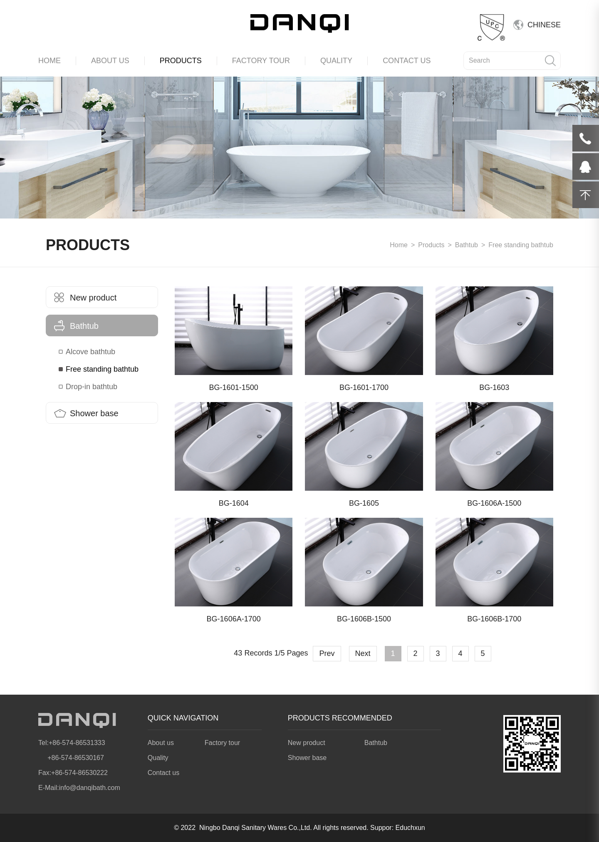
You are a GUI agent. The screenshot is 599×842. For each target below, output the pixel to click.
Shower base (86, 413)
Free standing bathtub (102, 369)
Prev (326, 653)
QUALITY (336, 59)
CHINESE (544, 23)
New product (85, 297)
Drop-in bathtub (91, 387)
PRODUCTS (181, 59)
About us (161, 742)
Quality (158, 757)
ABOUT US (110, 59)
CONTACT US (407, 59)
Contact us (163, 772)
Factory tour (222, 742)
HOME (49, 59)
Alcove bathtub (90, 352)
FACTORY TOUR (261, 59)
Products (431, 244)
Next (363, 653)
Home (399, 244)
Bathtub (466, 244)
